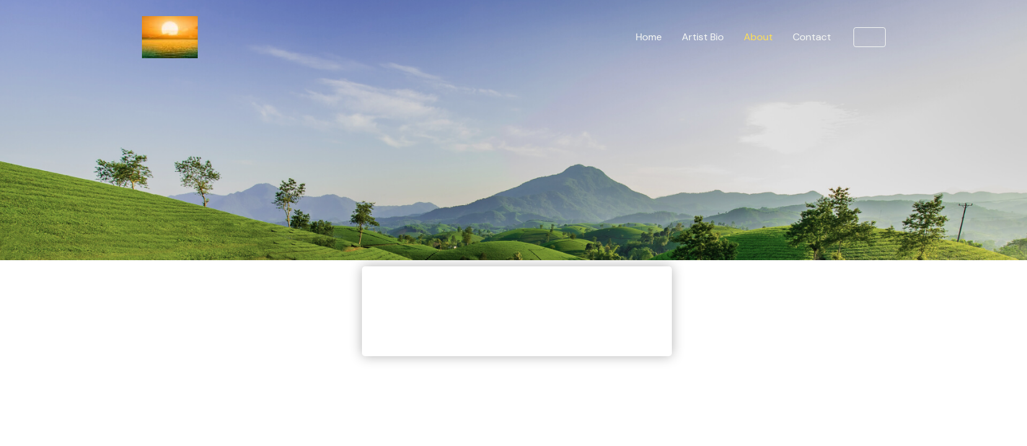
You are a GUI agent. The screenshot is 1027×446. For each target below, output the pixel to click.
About (758, 36)
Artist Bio (703, 36)
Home (649, 36)
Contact (812, 36)
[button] (869, 37)
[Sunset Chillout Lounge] (170, 36)
